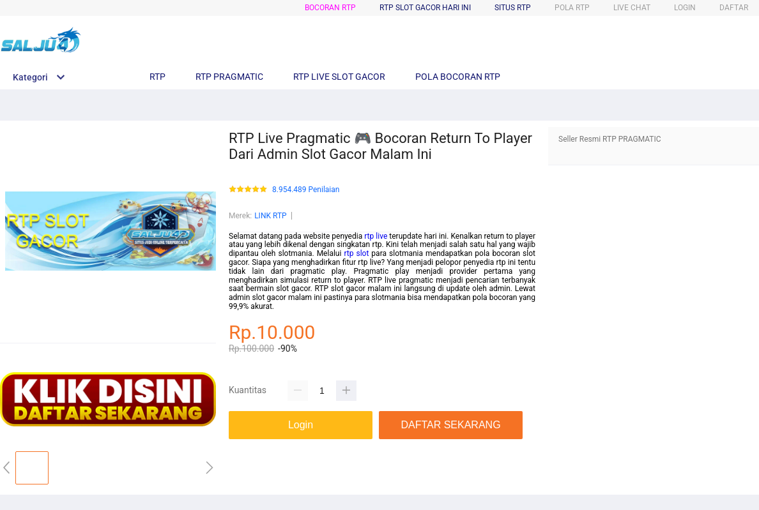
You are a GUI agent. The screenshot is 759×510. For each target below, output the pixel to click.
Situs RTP (512, 7)
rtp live (375, 236)
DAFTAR (733, 7)
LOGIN (685, 7)
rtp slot (356, 253)
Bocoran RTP (330, 7)
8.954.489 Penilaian (305, 190)
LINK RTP (270, 215)
